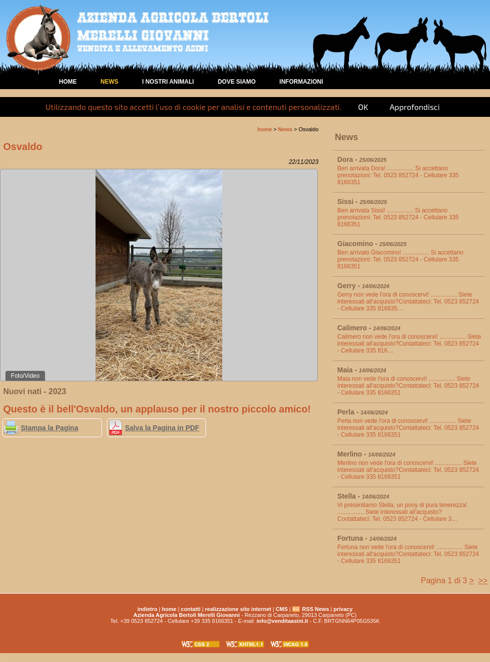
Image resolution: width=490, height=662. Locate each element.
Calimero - (369, 328)
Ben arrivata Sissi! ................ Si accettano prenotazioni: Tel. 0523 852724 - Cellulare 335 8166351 (398, 217)
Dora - (362, 159)
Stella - (364, 496)
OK (363, 106)
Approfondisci (415, 106)
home (68, 81)
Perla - (363, 412)
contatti (190, 609)
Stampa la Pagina (49, 428)
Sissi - (362, 201)
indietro (147, 609)
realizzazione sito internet (238, 609)
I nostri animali (168, 81)
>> (483, 580)
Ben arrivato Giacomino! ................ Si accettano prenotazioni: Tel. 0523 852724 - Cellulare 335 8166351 (401, 259)
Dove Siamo (237, 81)
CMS (282, 609)
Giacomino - (372, 244)
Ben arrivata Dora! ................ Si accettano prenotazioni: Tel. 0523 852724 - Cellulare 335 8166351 (398, 175)
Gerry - (364, 286)
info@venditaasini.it (282, 621)
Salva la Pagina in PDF (162, 428)
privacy (343, 609)
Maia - (362, 370)
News (109, 81)
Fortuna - (367, 538)
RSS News (315, 609)
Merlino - (366, 454)
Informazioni (301, 81)
